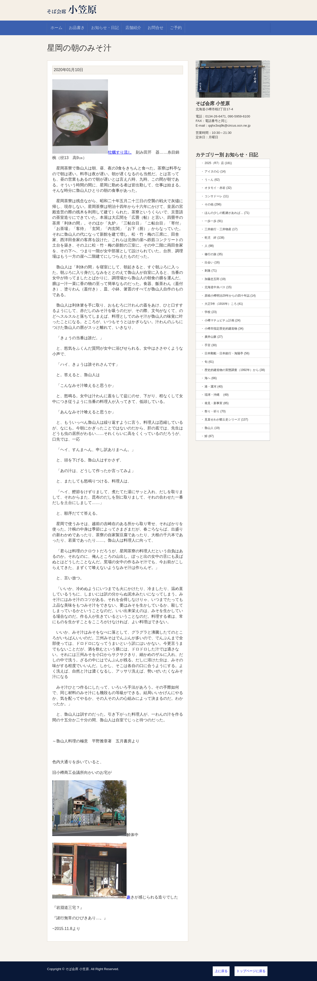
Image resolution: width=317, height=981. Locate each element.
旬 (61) (209, 362)
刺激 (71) (211, 270)
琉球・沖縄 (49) (217, 394)
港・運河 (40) (214, 386)
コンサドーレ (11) (217, 196)
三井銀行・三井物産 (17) (221, 229)
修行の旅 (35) (214, 254)
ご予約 (176, 28)
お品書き (77, 28)
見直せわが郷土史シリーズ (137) (226, 419)
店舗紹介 (133, 28)
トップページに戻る (251, 971)
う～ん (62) (212, 179)
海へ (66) (211, 378)
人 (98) (209, 246)
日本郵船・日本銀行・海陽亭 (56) (227, 353)
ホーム (56, 28)
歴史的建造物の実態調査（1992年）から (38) (235, 370)
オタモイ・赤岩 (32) (218, 188)
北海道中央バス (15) (218, 287)
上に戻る (221, 971)
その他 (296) (213, 204)
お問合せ (155, 28)
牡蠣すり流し (92, 152)
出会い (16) (212, 262)
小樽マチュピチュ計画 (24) (222, 320)
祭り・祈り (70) (215, 411)
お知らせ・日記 (105, 28)
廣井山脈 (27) (214, 336)
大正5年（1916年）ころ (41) (224, 304)
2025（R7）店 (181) (218, 163)
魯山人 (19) (212, 428)
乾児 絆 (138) (214, 237)
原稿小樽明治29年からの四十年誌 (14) (230, 295)
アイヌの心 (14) (215, 171)
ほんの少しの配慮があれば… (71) (227, 213)
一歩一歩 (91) (214, 221)
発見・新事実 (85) (217, 403)
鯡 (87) (209, 436)
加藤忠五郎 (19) (215, 279)
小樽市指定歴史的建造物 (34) (224, 328)
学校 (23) (211, 312)
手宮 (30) (211, 345)
